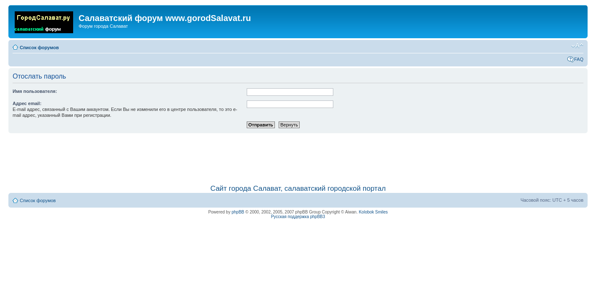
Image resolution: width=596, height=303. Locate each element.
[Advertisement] (298, 155)
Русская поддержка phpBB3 (298, 216)
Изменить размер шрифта (577, 46)
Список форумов (39, 47)
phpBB (238, 212)
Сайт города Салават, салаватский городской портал (297, 188)
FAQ (578, 59)
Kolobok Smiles (373, 212)
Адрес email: (27, 103)
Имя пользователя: (35, 91)
